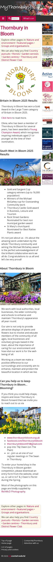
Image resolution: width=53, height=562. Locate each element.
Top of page (6, 540)
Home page (6, 543)
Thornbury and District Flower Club (19, 58)
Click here (6, 117)
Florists (16, 53)
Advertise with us (31, 543)
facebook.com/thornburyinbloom (24, 440)
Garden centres (11, 56)
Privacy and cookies (10, 549)
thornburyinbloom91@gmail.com (24, 443)
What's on (28, 18)
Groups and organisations (15, 46)
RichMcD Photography (13, 491)
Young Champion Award (19, 131)
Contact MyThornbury (33, 540)
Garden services (30, 53)
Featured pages (25, 42)
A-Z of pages (6, 547)
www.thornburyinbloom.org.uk (23, 437)
